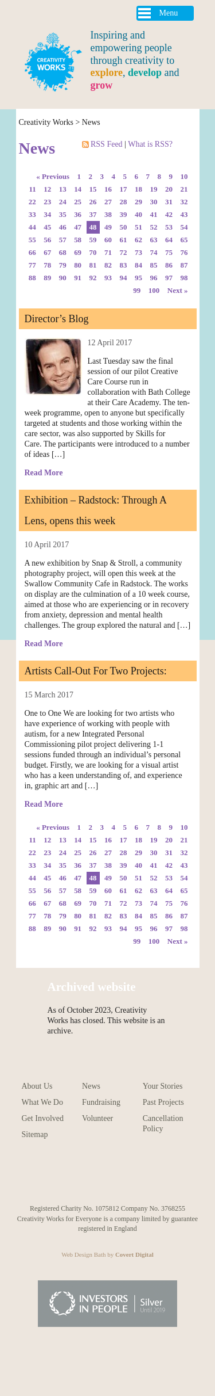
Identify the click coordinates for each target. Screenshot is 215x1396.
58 (77, 239)
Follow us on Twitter (145, 1175)
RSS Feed (103, 144)
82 (108, 265)
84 (138, 265)
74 (154, 252)
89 (47, 277)
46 (63, 227)
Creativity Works (46, 122)
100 (153, 290)
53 (169, 227)
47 (77, 227)
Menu (168, 13)
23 (47, 201)
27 (108, 201)
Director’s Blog (57, 319)
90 (63, 277)
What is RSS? (150, 144)
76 (184, 252)
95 (138, 277)
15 (93, 189)
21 (184, 189)
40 (138, 214)
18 (138, 189)
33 (32, 214)
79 (63, 265)
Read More (44, 472)
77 (32, 265)
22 (32, 201)
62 (138, 239)
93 (108, 277)
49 (108, 227)
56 (47, 239)
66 (32, 252)
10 (184, 176)
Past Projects (163, 1102)
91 (77, 277)
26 (93, 201)
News (91, 122)
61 (123, 239)
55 (32, 239)
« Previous (52, 176)
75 (169, 252)
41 (154, 214)
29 (138, 201)
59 (93, 239)
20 (169, 189)
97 (169, 277)
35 (63, 214)
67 (47, 252)
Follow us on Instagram (69, 1175)
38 (108, 214)
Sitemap (35, 1134)
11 (32, 189)
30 (154, 201)
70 (93, 252)
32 (184, 201)
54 (184, 227)
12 (47, 189)
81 (93, 265)
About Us (37, 1086)
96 (154, 277)
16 (108, 189)
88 (32, 277)
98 (184, 277)
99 (136, 290)
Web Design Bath (83, 1254)
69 (77, 252)
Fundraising (101, 1102)
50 (123, 227)
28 (123, 201)
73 (138, 252)
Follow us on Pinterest (94, 1175)
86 (169, 265)
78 (47, 265)
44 (32, 227)
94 (123, 277)
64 (169, 239)
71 (108, 252)
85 (154, 265)
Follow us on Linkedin (171, 1175)
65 (184, 239)
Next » (177, 290)
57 (63, 239)
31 (169, 201)
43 (184, 214)
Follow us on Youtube (43, 1175)
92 (93, 277)
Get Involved (43, 1118)
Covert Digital (134, 1254)
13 (63, 189)
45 (47, 227)
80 (77, 265)
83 (123, 265)
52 (154, 227)
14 (77, 189)
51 (138, 227)
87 (184, 265)
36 (77, 214)
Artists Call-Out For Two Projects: (96, 671)
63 (154, 239)
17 (123, 189)
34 (47, 214)
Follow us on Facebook (120, 1175)
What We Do (42, 1102)
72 (123, 252)
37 (93, 214)
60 (108, 239)
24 (63, 201)
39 (123, 214)
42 (169, 214)
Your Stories (163, 1086)
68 (63, 252)
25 (77, 201)
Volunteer (97, 1118)
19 (154, 189)
